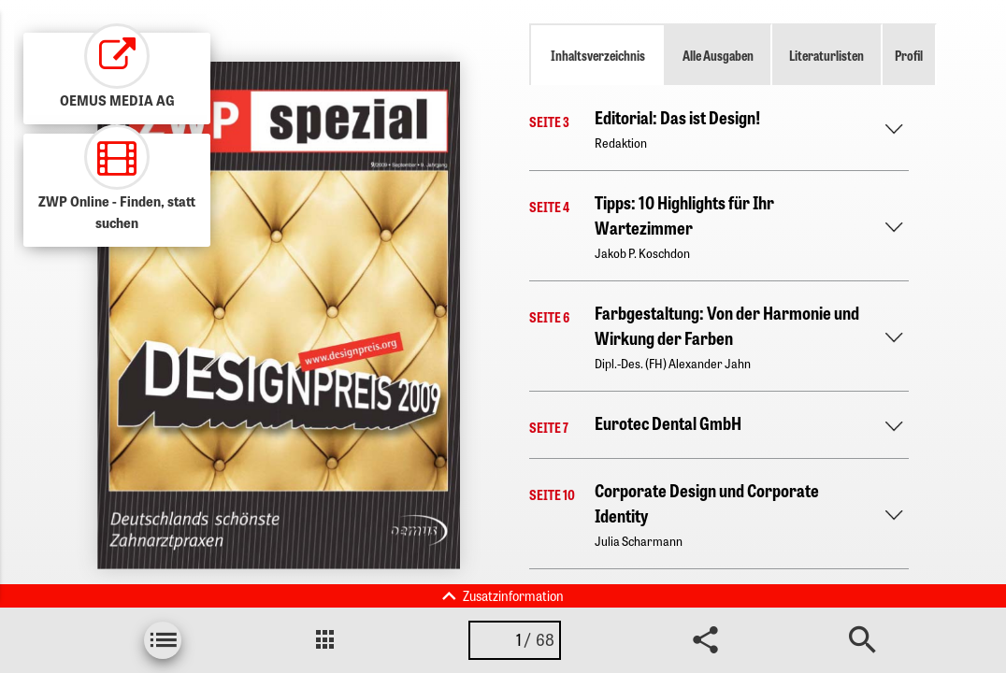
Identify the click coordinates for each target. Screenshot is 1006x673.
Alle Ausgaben (718, 55)
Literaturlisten (826, 55)
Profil (909, 55)
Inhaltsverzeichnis (598, 55)
